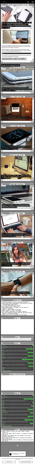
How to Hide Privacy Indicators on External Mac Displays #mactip (17, 438)
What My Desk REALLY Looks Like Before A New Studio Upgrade (17, 439)
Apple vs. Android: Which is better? (11, 309)
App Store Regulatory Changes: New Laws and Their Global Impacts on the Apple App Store (17, 313)
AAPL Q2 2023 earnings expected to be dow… (17, 5)
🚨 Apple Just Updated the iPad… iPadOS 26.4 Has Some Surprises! (16, 436)
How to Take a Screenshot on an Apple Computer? (14, 311)
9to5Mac (16, 56)
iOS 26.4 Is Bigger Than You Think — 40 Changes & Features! (17, 433)
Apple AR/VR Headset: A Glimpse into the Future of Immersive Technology (15, 308)
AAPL (3, 45)
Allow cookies (9, 463)
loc (17, 359)
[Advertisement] (17, 326)
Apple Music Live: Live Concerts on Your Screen (14, 314)
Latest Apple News (21, 453)
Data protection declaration (26, 463)
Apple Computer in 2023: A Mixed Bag (11, 310)
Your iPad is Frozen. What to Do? (10, 306)
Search (33, 339)
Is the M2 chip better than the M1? (11, 305)
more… (3, 53)
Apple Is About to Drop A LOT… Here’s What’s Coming (15, 431)
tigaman (17, 454)
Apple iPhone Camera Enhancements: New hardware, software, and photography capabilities (17, 304)
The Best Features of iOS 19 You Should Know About (15, 302)
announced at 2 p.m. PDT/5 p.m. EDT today (22, 45)
